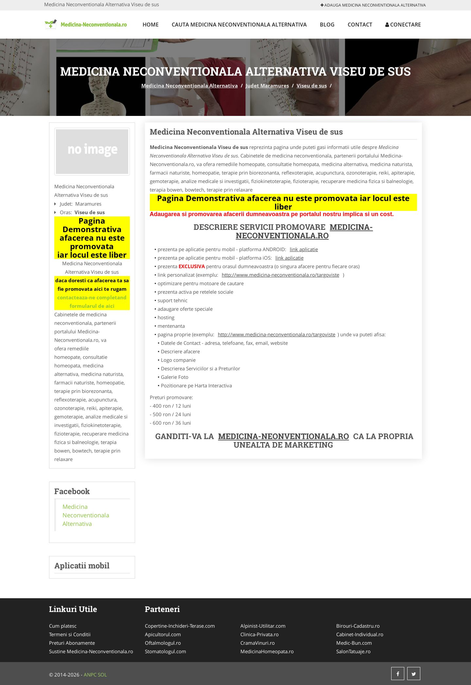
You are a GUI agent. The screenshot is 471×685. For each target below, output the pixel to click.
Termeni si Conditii (70, 634)
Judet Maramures (267, 85)
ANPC (90, 674)
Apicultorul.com (163, 634)
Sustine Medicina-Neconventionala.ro (91, 651)
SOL (102, 674)
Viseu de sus (312, 85)
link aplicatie (304, 249)
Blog (327, 24)
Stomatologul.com (165, 651)
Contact (360, 24)
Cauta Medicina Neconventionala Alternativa (239, 24)
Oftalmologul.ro (163, 642)
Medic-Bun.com (354, 642)
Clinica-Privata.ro (259, 634)
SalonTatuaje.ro (353, 651)
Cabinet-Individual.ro (359, 634)
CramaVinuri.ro (257, 642)
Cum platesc (63, 625)
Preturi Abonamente (72, 642)
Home (151, 24)
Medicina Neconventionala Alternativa (189, 85)
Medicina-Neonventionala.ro (283, 436)
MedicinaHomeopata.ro (267, 651)
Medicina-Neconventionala (304, 231)
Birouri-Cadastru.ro (358, 625)
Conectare (403, 24)
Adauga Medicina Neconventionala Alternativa (373, 5)
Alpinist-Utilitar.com (263, 625)
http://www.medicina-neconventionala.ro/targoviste (280, 274)
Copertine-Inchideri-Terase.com (180, 625)
